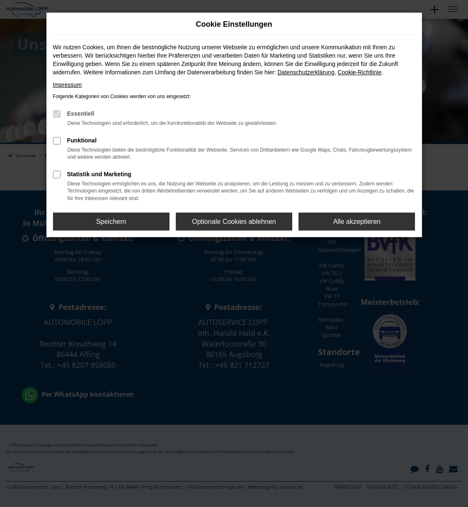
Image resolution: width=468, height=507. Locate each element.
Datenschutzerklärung (306, 72)
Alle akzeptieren (357, 221)
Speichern (111, 221)
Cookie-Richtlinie (360, 72)
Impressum (67, 84)
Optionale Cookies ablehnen (234, 221)
